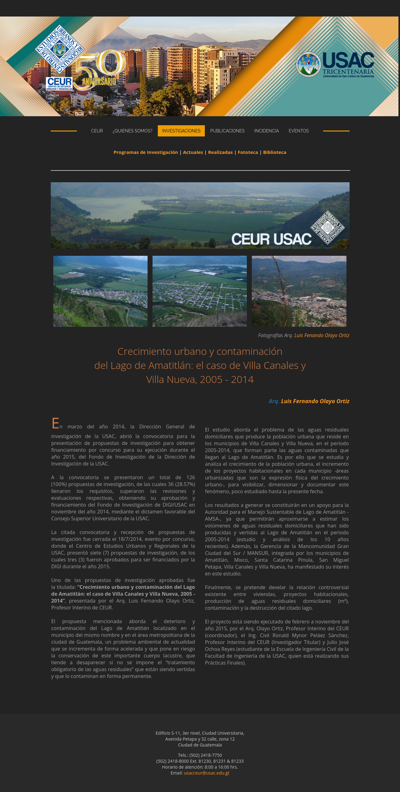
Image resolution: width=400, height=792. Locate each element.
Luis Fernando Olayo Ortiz (315, 401)
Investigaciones (181, 130)
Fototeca (248, 152)
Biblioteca (274, 152)
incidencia (266, 130)
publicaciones (227, 130)
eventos (299, 130)
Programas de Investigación (146, 152)
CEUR (97, 130)
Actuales (193, 152)
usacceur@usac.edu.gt (206, 773)
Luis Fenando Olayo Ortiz (322, 335)
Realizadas (220, 152)
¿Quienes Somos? (133, 130)
